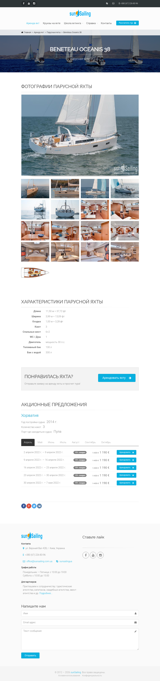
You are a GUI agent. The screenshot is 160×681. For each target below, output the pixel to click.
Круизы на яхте (51, 23)
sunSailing (76, 672)
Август (75, 442)
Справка (91, 23)
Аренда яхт (32, 23)
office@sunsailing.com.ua (36, 561)
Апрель (28, 442)
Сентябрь (90, 442)
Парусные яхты (54, 32)
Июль (63, 442)
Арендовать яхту (116, 378)
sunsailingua (63, 561)
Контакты (106, 23)
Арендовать (126, 452)
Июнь (51, 442)
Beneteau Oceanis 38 (72, 32)
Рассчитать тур (127, 23)
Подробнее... (46, 593)
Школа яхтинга (72, 23)
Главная (27, 32)
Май (40, 442)
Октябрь (106, 442)
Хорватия (30, 415)
